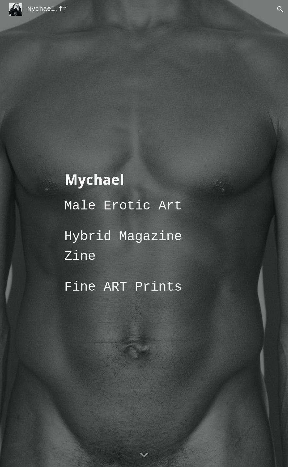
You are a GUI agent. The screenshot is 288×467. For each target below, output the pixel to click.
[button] (280, 9)
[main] (144, 233)
